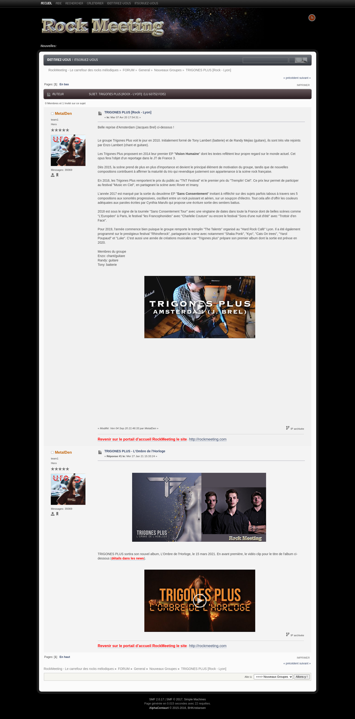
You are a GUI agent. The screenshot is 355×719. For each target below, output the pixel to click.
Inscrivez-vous (86, 60)
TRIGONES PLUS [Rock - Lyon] (127, 112)
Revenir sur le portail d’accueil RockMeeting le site (142, 439)
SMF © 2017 (174, 699)
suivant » (305, 78)
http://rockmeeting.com (208, 439)
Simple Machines (195, 699)
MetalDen (63, 113)
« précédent (290, 78)
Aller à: (248, 676)
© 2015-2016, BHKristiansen (177, 708)
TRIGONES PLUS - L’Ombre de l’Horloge (134, 451)
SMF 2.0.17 (156, 699)
